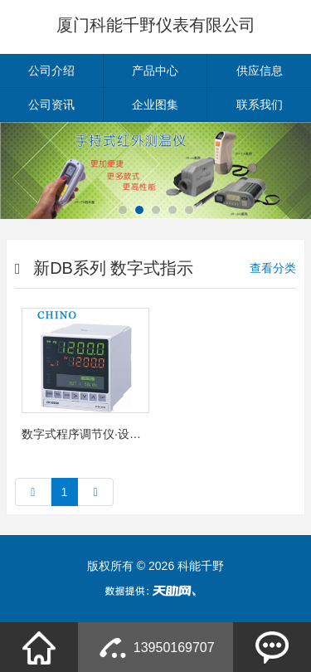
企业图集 (155, 104)
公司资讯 (51, 104)
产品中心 (155, 70)
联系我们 (259, 104)
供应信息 (259, 70)
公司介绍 (51, 70)
